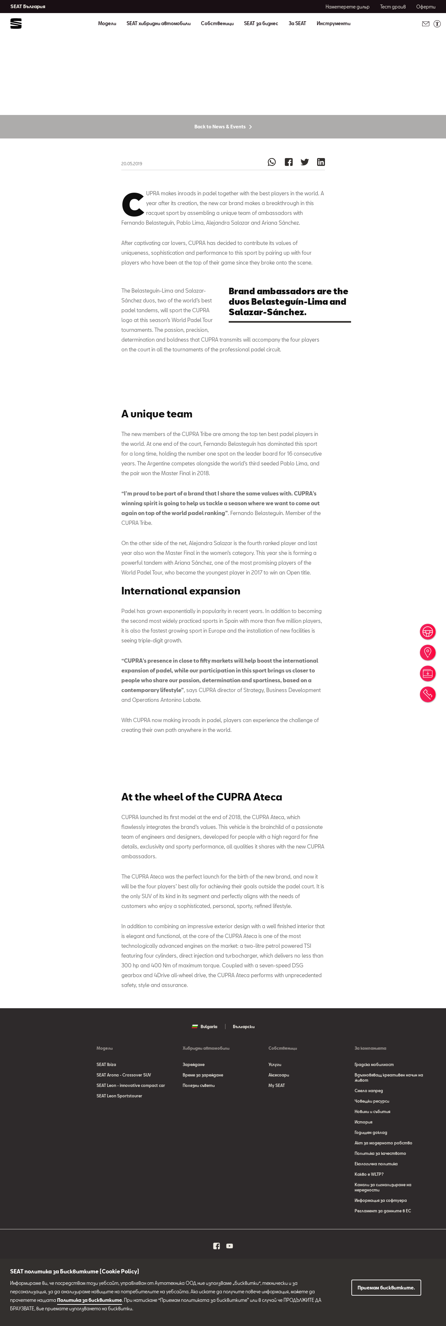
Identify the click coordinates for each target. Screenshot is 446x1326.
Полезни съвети (199, 1112)
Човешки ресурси (372, 1128)
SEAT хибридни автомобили (159, 23)
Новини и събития (372, 1139)
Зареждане (194, 1092)
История (363, 1149)
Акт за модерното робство (383, 1170)
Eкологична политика (376, 1191)
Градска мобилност (374, 1092)
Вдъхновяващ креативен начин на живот (389, 1105)
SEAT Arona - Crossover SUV (124, 1102)
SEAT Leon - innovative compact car (131, 1112)
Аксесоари (279, 1102)
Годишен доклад (371, 1159)
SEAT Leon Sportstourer (119, 1123)
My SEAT (277, 1112)
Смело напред (369, 1118)
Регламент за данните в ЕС (383, 1238)
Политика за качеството (380, 1180)
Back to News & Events (223, 152)
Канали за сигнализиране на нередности (383, 1215)
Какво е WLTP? (369, 1201)
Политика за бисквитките (89, 1300)
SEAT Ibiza (106, 1092)
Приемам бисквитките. (386, 1287)
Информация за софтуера (381, 1227)
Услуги (275, 1092)
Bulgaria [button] (204, 1054)
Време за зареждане (203, 1102)
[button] (175, 794)
